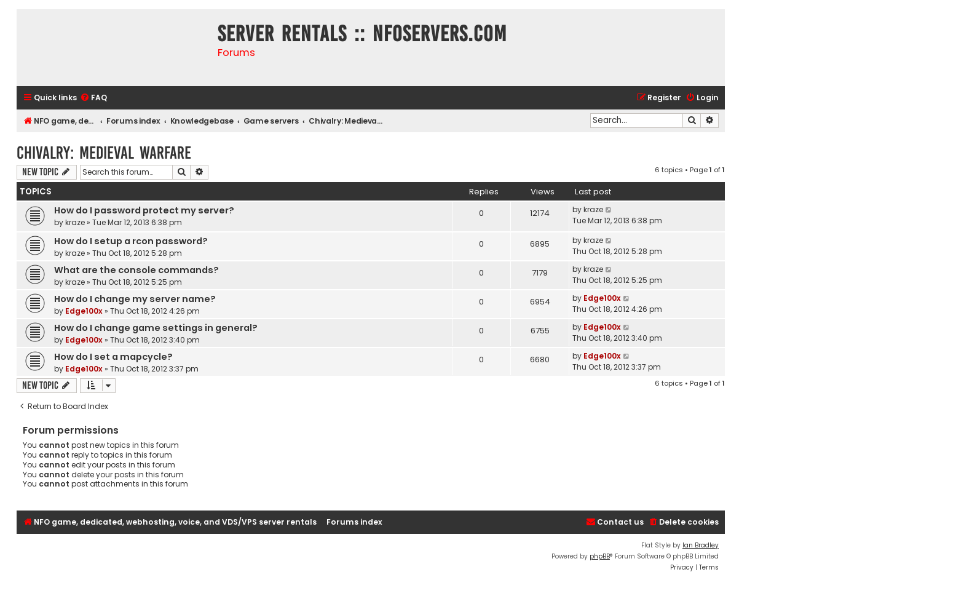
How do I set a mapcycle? (113, 357)
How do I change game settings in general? (156, 328)
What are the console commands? (136, 270)
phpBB (600, 556)
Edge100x (84, 311)
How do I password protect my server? (144, 210)
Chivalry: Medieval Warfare (104, 152)
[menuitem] (93, 98)
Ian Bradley (700, 545)
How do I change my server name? (135, 299)
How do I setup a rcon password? (131, 241)
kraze (75, 222)
